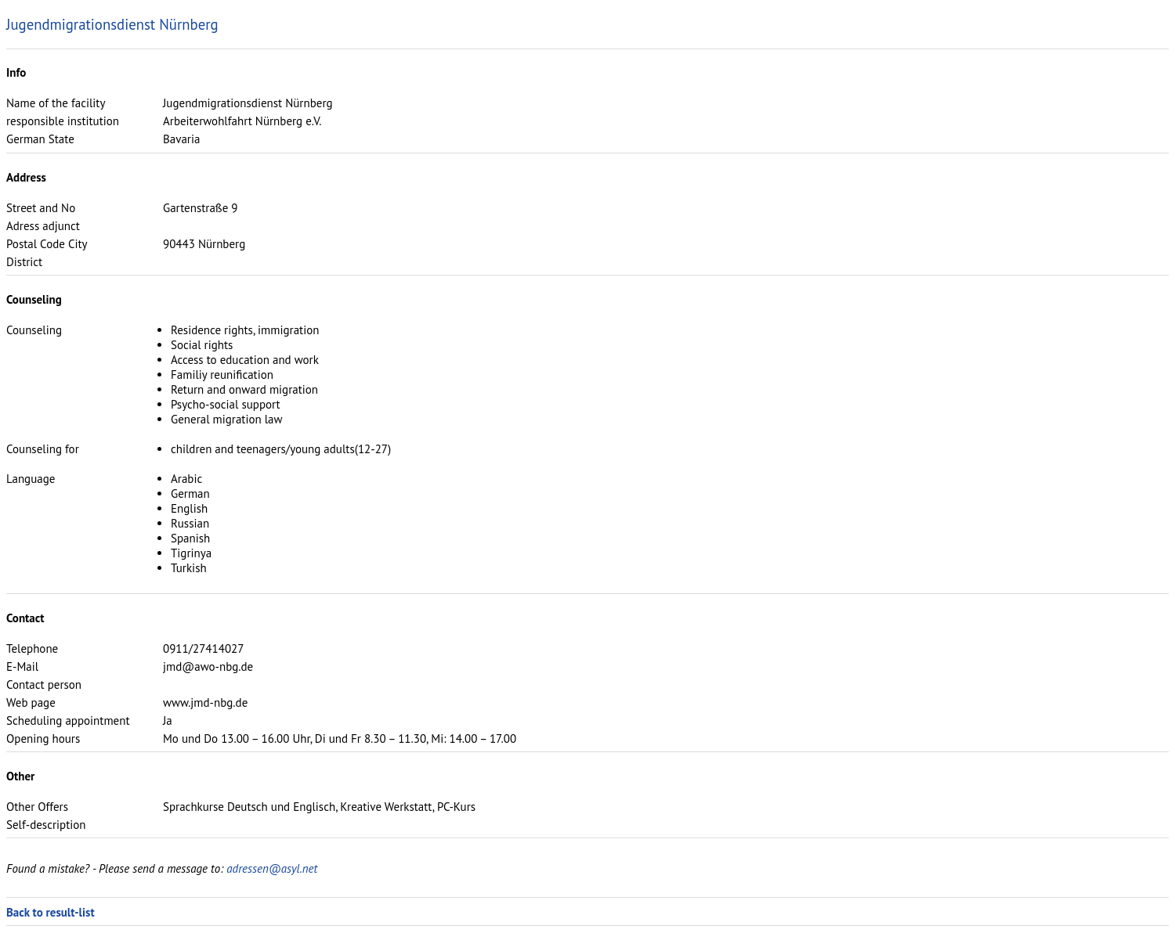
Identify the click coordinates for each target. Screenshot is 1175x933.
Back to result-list (50, 912)
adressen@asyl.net (271, 868)
